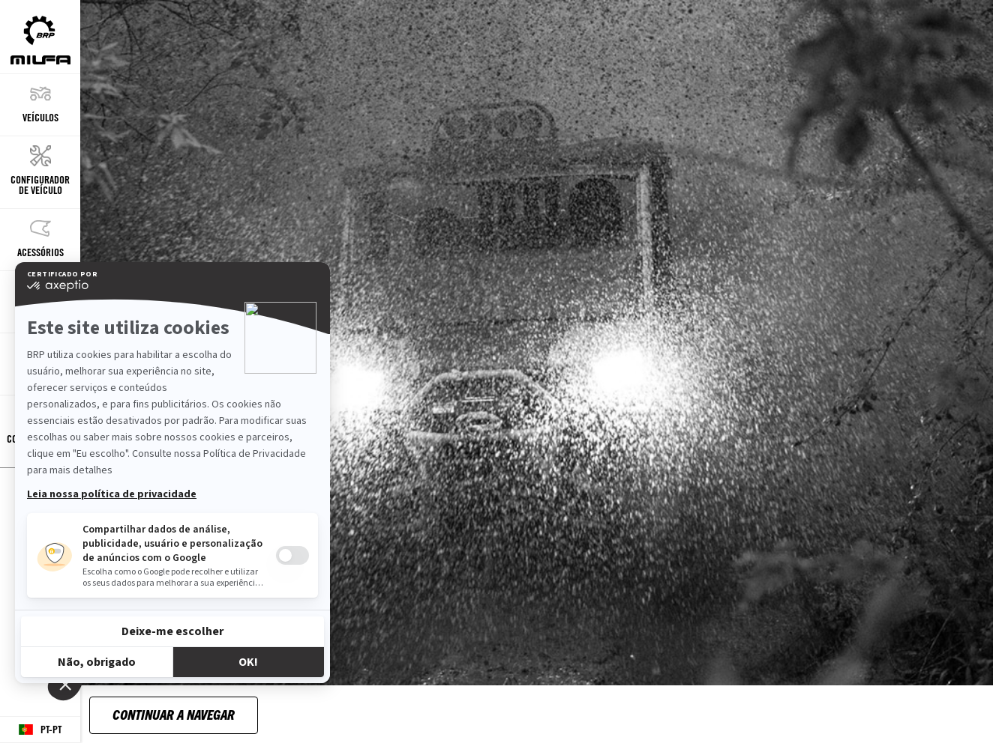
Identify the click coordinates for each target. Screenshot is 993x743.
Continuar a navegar (173, 714)
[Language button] (40, 730)
